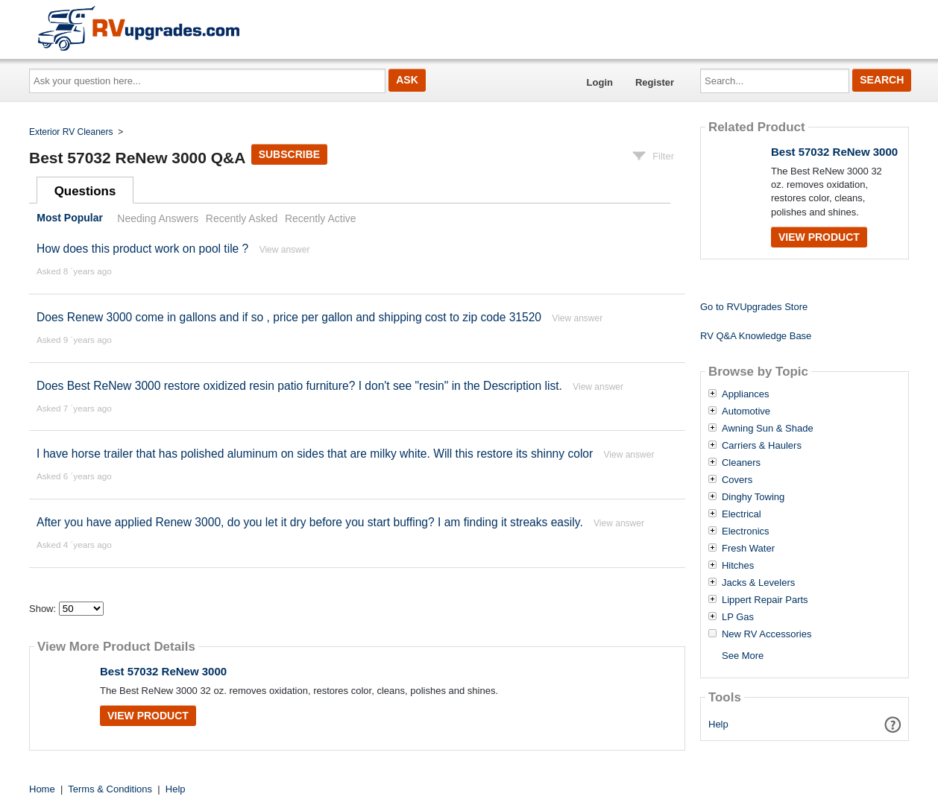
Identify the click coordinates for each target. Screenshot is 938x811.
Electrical (741, 514)
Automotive (746, 411)
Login (600, 82)
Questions (85, 191)
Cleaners (741, 463)
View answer (284, 249)
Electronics (745, 531)
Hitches (738, 566)
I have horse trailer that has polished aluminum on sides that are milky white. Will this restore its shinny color (315, 453)
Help (718, 724)
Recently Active (320, 218)
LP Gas (738, 617)
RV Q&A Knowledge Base (755, 335)
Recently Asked (241, 218)
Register (654, 82)
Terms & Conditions (110, 789)
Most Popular (70, 218)
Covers (737, 480)
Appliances (745, 394)
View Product (148, 716)
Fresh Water (748, 548)
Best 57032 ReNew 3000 (163, 671)
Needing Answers (157, 218)
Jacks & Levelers (758, 583)
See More (743, 655)
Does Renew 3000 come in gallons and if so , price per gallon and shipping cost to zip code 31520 (289, 317)
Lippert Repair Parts (765, 600)
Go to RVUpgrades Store (754, 306)
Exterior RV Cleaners (71, 132)
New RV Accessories (766, 634)
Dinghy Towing (753, 497)
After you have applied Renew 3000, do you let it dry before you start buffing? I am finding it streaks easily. (310, 522)
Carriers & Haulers (762, 446)
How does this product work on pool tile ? (142, 248)
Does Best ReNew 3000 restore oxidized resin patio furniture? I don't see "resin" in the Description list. (299, 385)
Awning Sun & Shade (767, 428)
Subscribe (289, 154)
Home (42, 789)
